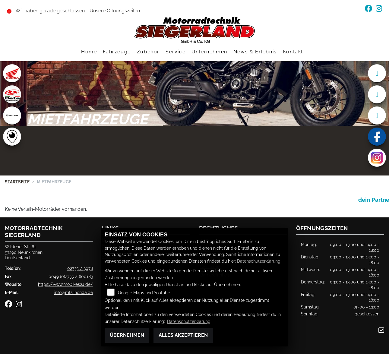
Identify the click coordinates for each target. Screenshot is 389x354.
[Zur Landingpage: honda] (12, 73)
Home (89, 52)
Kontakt (293, 52)
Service (175, 52)
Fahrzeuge (117, 52)
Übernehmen (127, 335)
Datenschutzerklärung (258, 261)
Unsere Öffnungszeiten (115, 11)
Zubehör (148, 52)
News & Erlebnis (255, 52)
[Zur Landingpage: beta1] (12, 94)
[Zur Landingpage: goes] (12, 115)
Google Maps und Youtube (144, 292)
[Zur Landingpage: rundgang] (12, 137)
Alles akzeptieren (183, 335)
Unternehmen (209, 52)
